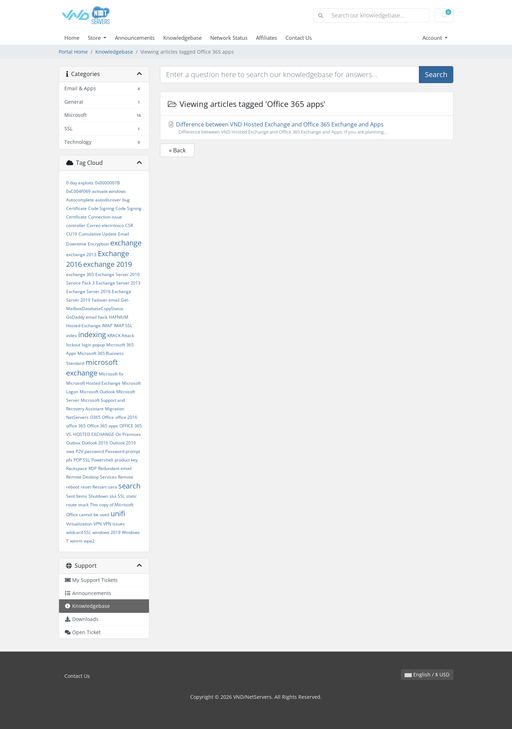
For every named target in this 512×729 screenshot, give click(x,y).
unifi (118, 513)
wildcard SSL (78, 532)
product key (126, 460)
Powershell (102, 460)
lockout (73, 345)
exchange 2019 (107, 264)
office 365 (76, 426)
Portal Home (73, 51)
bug (126, 200)
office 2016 (126, 417)
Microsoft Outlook (97, 392)
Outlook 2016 (95, 443)
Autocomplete (80, 200)
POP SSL (82, 460)
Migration (114, 409)
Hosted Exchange (83, 326)
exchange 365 (80, 274)
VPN (98, 524)
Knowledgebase (182, 37)
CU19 (71, 234)
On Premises (128, 434)
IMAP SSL (123, 326)
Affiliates (266, 37)
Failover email (105, 300)
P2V (79, 451)
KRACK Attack (120, 336)
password (94, 451)
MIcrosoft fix (111, 374)
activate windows (109, 191)
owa (70, 451)
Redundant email (115, 468)
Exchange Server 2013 (118, 283)
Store (95, 37)
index (71, 336)
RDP (93, 468)
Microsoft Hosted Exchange (93, 383)
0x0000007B (107, 183)
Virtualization (79, 524)
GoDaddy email (81, 317)
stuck (83, 505)
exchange (126, 243)
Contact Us (299, 37)
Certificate (76, 208)
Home (71, 37)
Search (436, 74)
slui (113, 496)
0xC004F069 (78, 191)
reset (86, 487)
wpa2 (89, 541)
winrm (76, 541)
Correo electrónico (105, 225)
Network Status (228, 37)
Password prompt (122, 451)
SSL (121, 496)
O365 (95, 417)
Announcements (135, 37)
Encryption (98, 244)
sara (112, 487)
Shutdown (98, 496)
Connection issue (105, 217)
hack (102, 317)
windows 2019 (106, 532)
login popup (93, 345)
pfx (69, 460)
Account (432, 37)
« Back (177, 150)
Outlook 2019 (123, 443)
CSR (129, 225)
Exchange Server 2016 (88, 291)
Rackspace (76, 468)
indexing (92, 334)
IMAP (107, 326)
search (129, 486)
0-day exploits (80, 183)
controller (75, 225)
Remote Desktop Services (91, 477)
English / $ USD (427, 674)
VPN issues (114, 524)
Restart (99, 487)
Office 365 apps (102, 426)
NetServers (77, 417)
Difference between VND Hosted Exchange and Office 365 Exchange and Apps (306, 127)
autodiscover (108, 200)
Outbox (73, 443)
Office (108, 417)
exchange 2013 (81, 255)
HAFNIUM (118, 317)
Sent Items (76, 496)
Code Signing (101, 208)
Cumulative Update (98, 234)
